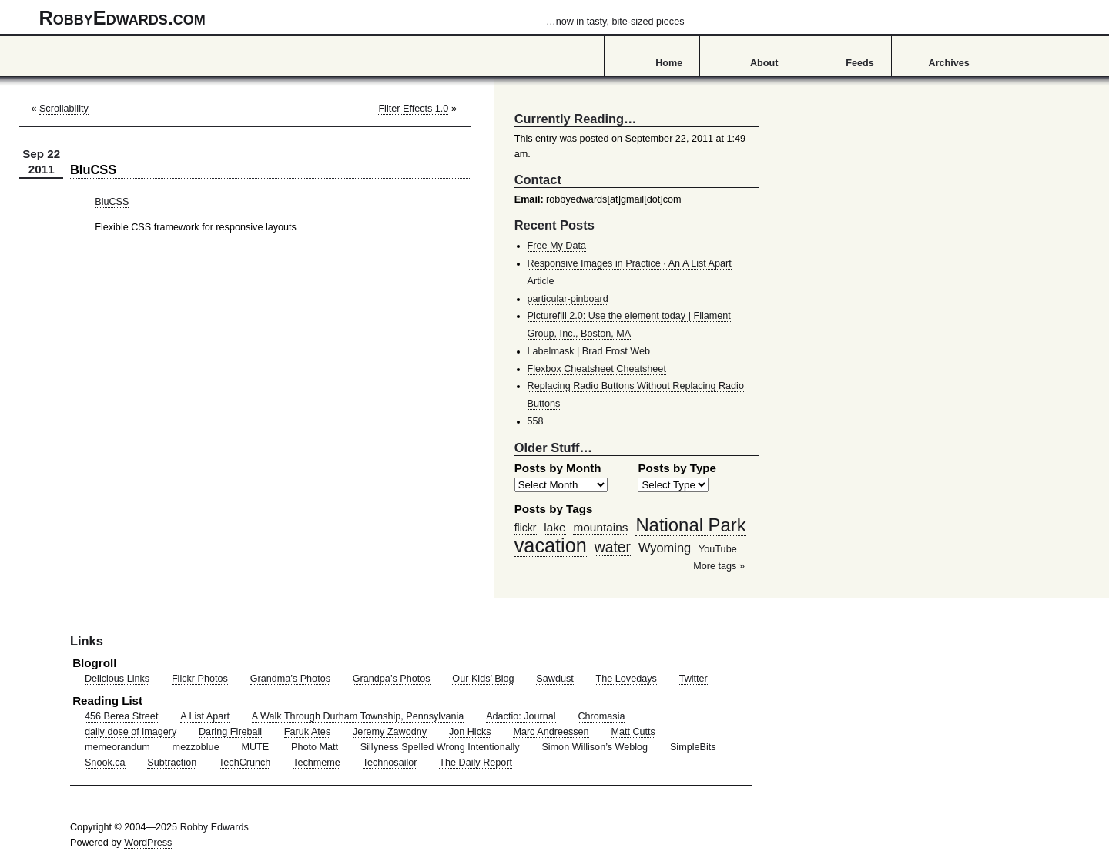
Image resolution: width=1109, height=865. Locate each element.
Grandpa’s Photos (392, 678)
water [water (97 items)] (613, 546)
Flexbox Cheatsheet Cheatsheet (597, 369)
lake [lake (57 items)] (554, 527)
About (764, 63)
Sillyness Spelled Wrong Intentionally (440, 747)
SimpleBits (693, 747)
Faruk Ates (307, 731)
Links (86, 641)
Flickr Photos (200, 678)
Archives (949, 63)
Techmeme (316, 762)
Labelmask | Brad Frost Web (589, 351)
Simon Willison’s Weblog (594, 747)
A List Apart (205, 716)
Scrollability (64, 108)
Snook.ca (105, 762)
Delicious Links (117, 678)
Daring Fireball (230, 731)
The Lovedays (626, 678)
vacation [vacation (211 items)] (550, 545)
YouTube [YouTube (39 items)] (718, 549)
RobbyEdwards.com (362, 17)
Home (668, 63)
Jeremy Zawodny (390, 731)
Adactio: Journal (521, 716)
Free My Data (557, 245)
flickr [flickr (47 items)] (525, 527)
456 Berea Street (121, 716)
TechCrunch (244, 762)
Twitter (693, 678)
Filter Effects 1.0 (413, 108)
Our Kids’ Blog (483, 678)
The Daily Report (475, 762)
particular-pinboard (568, 298)
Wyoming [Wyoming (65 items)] (664, 548)
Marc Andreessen (550, 731)
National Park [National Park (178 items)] (690, 525)
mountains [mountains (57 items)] (600, 527)
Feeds (860, 63)
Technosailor (390, 762)
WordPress (148, 842)
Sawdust (554, 678)
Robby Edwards (214, 827)
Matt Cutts (633, 731)
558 (536, 421)
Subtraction (171, 762)
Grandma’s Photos (290, 678)
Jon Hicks (470, 731)
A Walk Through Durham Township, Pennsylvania (358, 716)
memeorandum (117, 747)
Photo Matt (314, 747)
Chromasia (601, 716)
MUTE (255, 747)
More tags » (719, 566)
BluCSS (112, 201)
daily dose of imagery (130, 731)
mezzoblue (196, 747)
